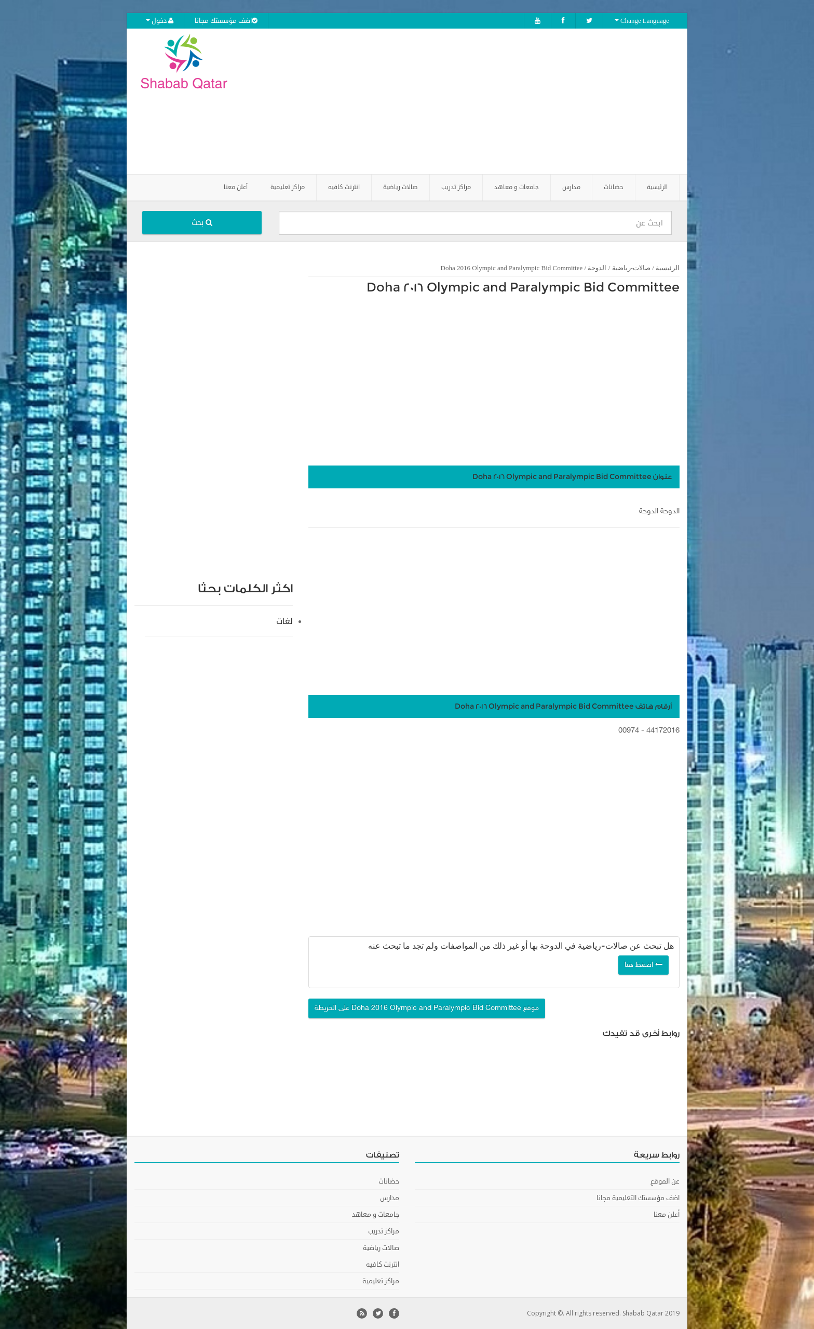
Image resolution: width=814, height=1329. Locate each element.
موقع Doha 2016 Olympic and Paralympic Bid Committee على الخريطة (427, 1008)
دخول (159, 20)
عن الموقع (665, 1181)
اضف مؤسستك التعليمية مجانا (638, 1198)
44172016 (663, 730)
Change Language (642, 20)
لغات (284, 621)
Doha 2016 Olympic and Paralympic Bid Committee (523, 288)
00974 (628, 730)
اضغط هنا (643, 965)
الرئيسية (657, 187)
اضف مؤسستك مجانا (226, 20)
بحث (202, 223)
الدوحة (597, 268)
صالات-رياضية (631, 268)
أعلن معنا (236, 187)
